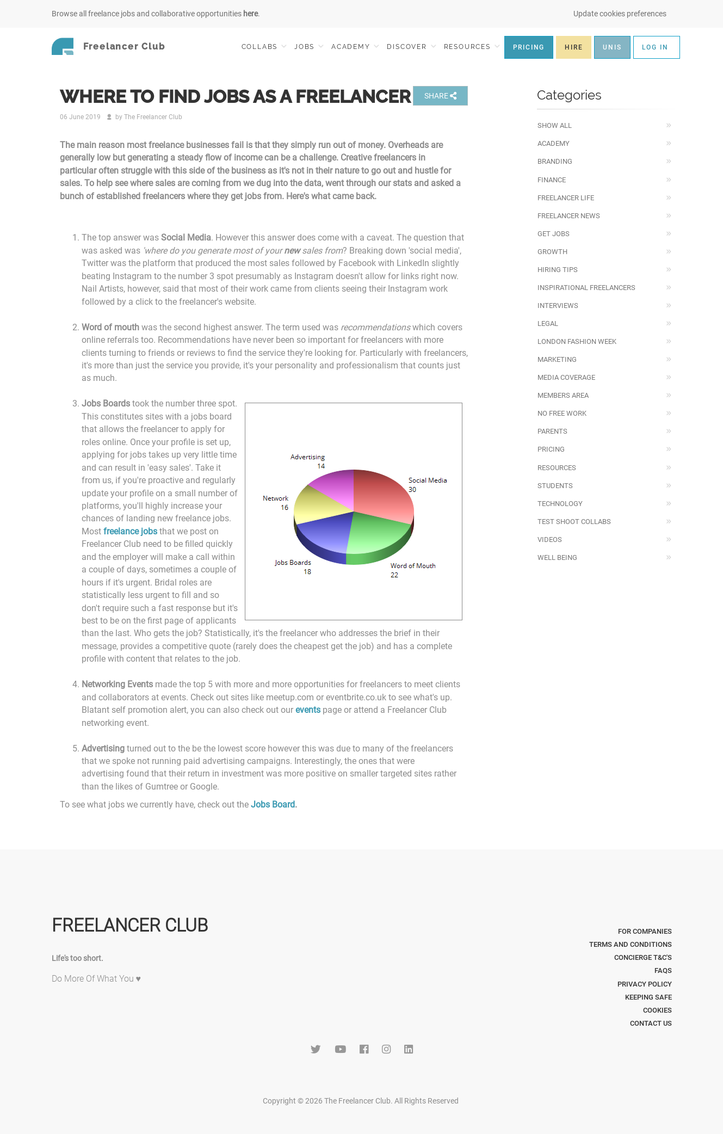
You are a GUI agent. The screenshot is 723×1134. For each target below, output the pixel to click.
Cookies (657, 1010)
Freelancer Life (565, 198)
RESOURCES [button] (472, 46)
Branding (554, 161)
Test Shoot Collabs (574, 521)
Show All (554, 125)
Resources (556, 468)
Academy (553, 143)
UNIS (612, 47)
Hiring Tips (557, 270)
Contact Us (651, 1023)
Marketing (557, 359)
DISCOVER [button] (411, 46)
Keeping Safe (648, 997)
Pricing (551, 449)
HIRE (574, 47)
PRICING (529, 47)
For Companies (645, 931)
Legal (547, 323)
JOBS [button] (309, 46)
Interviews (557, 305)
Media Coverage (566, 377)
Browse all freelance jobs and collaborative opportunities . (156, 13)
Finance (551, 180)
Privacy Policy (644, 984)
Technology (560, 504)
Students (555, 486)
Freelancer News (568, 216)
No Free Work (561, 413)
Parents (552, 431)
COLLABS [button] (264, 46)
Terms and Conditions (630, 944)
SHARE (440, 95)
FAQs (663, 970)
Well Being (557, 557)
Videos (549, 539)
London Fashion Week (576, 341)
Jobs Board (273, 804)
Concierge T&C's (643, 957)
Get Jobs (553, 234)
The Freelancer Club (153, 117)
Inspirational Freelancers (586, 288)
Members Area (563, 395)
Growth (552, 252)
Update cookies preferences (619, 13)
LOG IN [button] (655, 47)
